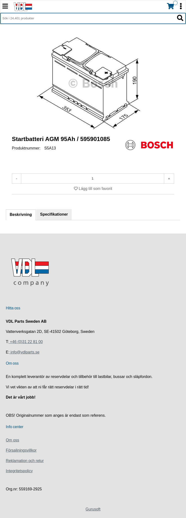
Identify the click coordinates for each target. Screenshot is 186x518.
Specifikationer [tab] (54, 214)
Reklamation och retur (25, 461)
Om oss (12, 440)
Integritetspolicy (19, 471)
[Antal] (92, 178)
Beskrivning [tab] (21, 214)
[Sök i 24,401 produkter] (87, 18)
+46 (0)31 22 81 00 (26, 342)
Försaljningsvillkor (21, 450)
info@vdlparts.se (24, 352)
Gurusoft (92, 509)
